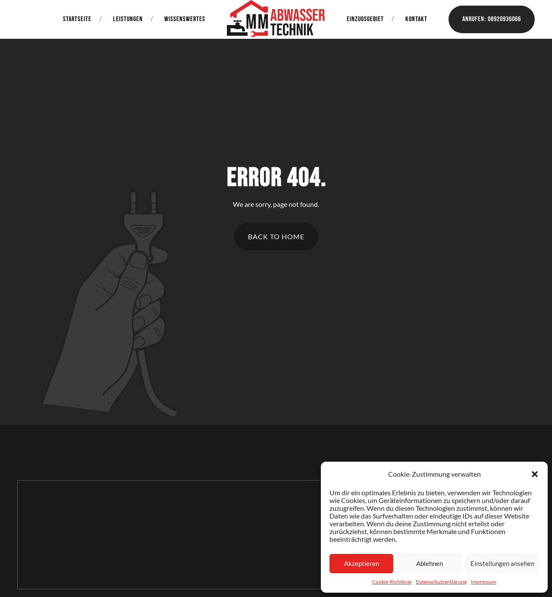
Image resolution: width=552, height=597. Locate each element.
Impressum (483, 581)
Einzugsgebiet (365, 19)
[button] (534, 474)
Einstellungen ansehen (502, 563)
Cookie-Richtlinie (391, 581)
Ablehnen (429, 563)
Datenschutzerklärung (441, 581)
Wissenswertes (184, 19)
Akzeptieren (361, 563)
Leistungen (128, 19)
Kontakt (416, 19)
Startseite (77, 19)
